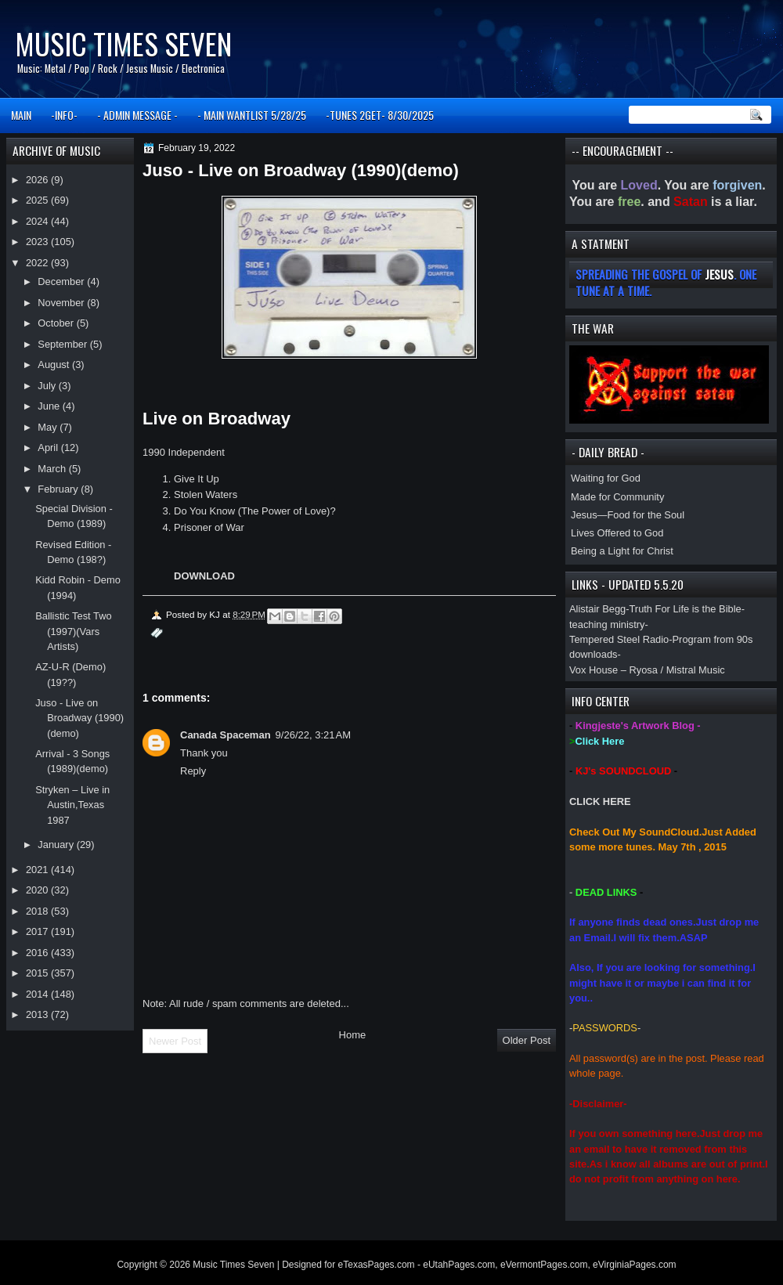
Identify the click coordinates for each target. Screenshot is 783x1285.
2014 (38, 994)
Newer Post (175, 1041)
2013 (38, 1014)
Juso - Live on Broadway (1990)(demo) (79, 718)
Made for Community (617, 497)
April (49, 447)
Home (352, 1035)
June (50, 406)
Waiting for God (605, 478)
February (59, 489)
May (49, 427)
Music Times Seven (123, 43)
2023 (38, 241)
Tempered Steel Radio (619, 639)
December (62, 281)
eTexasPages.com (376, 1264)
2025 (38, 200)
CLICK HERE (600, 801)
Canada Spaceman (225, 735)
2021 (38, 869)
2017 (38, 931)
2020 (38, 890)
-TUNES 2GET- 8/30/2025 (380, 114)
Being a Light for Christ (622, 551)
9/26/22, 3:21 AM (314, 735)
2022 (38, 263)
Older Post (526, 1040)
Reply (193, 771)
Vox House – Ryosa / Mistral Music (647, 670)
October (57, 323)
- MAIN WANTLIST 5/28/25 (251, 114)
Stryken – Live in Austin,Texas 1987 (72, 805)
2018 (38, 911)
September (63, 344)
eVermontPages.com (543, 1264)
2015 (38, 973)
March (53, 469)
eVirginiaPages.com (635, 1264)
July (48, 386)
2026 (38, 180)
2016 (38, 952)
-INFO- (64, 114)
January (57, 844)
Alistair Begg (597, 609)
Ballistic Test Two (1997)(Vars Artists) (73, 631)
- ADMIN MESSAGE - (137, 114)
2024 (38, 221)
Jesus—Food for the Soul (627, 515)
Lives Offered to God (617, 533)
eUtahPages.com (459, 1264)
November (62, 303)
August (55, 364)
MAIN (21, 114)
